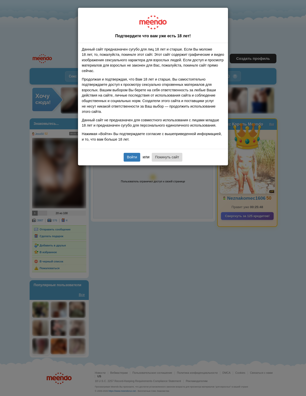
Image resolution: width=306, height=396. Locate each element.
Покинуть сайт (167, 157)
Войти (132, 157)
